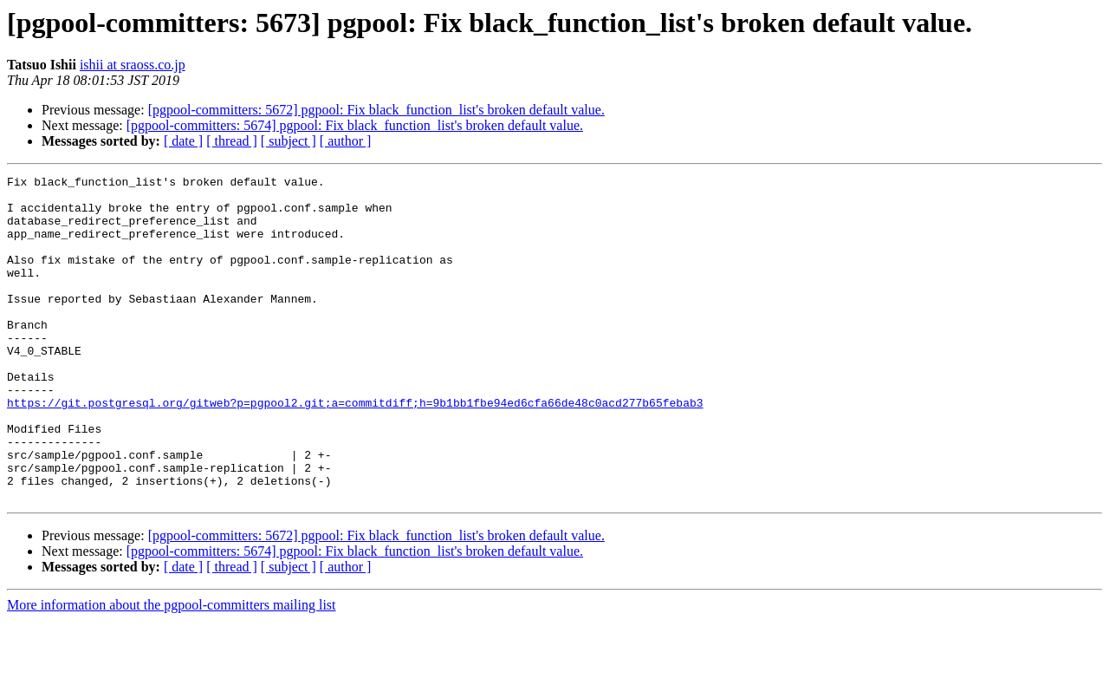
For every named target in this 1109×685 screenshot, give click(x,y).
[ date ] (183, 141)
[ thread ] (231, 141)
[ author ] (346, 141)
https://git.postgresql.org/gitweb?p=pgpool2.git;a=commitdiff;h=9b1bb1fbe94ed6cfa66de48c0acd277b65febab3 (355, 449)
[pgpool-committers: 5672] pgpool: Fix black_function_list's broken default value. (376, 109)
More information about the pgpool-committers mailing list (171, 669)
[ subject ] (288, 141)
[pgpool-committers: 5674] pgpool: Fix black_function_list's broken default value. (354, 125)
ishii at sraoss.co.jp (132, 64)
